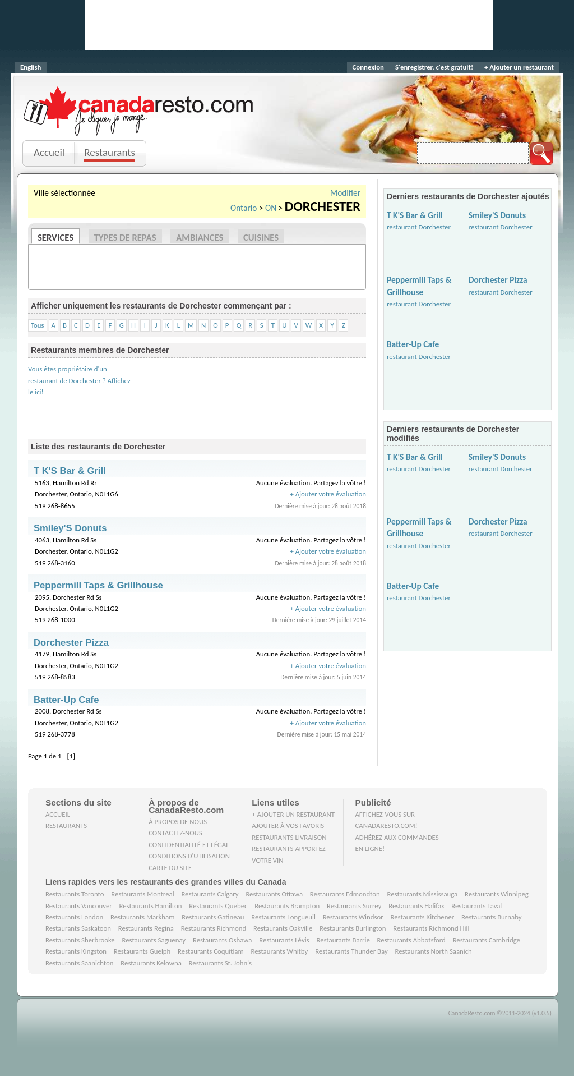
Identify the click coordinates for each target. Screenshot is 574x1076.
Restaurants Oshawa (222, 940)
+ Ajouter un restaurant (519, 67)
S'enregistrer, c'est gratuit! (434, 67)
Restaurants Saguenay (154, 940)
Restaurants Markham (142, 917)
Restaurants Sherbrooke (80, 940)
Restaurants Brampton (287, 906)
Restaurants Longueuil (283, 917)
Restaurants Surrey (354, 906)
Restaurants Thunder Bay (351, 951)
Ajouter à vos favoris (288, 825)
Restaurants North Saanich (433, 951)
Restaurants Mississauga (422, 894)
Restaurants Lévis (284, 940)
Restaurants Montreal (142, 894)
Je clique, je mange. (139, 124)
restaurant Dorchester (419, 227)
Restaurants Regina (146, 928)
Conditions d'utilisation (189, 856)
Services (55, 237)
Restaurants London (74, 917)
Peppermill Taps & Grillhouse (98, 585)
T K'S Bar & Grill (415, 215)
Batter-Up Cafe (413, 344)
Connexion (368, 67)
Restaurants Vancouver (78, 906)
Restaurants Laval (476, 906)
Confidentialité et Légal (189, 844)
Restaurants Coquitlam (211, 951)
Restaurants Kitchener (422, 917)
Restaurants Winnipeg (497, 894)
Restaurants (109, 152)
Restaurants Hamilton (150, 906)
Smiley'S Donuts (497, 215)
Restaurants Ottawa (274, 894)
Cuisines (261, 237)
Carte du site (170, 867)
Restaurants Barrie (342, 940)
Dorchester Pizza (498, 279)
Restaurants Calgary (209, 894)
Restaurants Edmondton (345, 894)
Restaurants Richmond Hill (431, 928)
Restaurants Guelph (142, 951)
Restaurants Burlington (353, 928)
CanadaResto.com (139, 98)
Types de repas (125, 237)
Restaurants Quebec (218, 906)
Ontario (243, 208)
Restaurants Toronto (74, 894)
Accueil (49, 152)
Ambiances (199, 237)
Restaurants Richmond (214, 928)
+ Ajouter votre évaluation (328, 494)
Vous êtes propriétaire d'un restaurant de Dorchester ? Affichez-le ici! (80, 380)
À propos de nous (178, 821)
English (30, 67)
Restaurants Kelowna (151, 963)
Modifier (345, 192)
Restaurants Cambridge (486, 940)
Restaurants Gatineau (213, 917)
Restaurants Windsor (353, 917)
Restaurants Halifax (416, 906)
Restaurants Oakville (282, 928)
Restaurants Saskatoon (78, 928)
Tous (37, 325)
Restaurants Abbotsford (411, 940)
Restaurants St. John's (220, 963)
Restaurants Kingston (76, 951)
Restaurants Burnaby (491, 917)
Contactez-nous (175, 833)
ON (270, 208)
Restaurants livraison (289, 837)
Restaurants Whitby (279, 951)
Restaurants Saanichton (79, 963)
